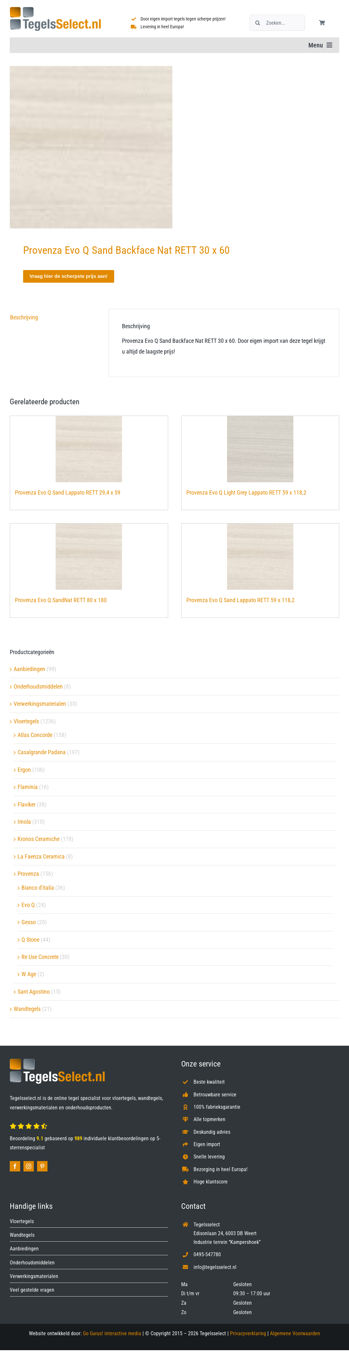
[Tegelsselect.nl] (55, 9)
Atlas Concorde (35, 734)
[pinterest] (42, 1166)
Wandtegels (27, 1008)
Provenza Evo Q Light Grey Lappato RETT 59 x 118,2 (246, 492)
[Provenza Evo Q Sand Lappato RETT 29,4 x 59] (89, 449)
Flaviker (26, 804)
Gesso (28, 922)
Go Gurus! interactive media (112, 1333)
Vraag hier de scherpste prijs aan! (69, 276)
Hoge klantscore (211, 1182)
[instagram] (28, 1166)
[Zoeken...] (277, 23)
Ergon (24, 769)
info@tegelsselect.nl (215, 1267)
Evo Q (28, 904)
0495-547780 (207, 1254)
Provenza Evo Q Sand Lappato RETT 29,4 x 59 (67, 492)
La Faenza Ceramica (41, 856)
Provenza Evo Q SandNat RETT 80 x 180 (61, 600)
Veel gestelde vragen (32, 1290)
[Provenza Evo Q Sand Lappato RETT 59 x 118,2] (260, 556)
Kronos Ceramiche (39, 838)
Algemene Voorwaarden (295, 1333)
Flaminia (28, 786)
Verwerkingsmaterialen (40, 703)
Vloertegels (26, 721)
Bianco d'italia (37, 887)
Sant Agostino (34, 991)
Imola (24, 821)
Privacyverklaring (248, 1333)
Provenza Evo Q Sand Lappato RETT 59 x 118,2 (240, 600)
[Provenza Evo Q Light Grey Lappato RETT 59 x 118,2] (260, 449)
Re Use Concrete (40, 956)
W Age (28, 974)
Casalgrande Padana (42, 752)
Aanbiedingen (29, 669)
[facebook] (15, 1166)
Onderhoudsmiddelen (38, 686)
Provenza (28, 873)
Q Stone (30, 939)
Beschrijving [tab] (24, 317)
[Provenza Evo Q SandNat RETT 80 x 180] (89, 556)
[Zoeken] (257, 23)
